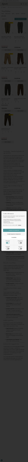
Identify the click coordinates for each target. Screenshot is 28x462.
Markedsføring (20, 242)
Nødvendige (8, 242)
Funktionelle (8, 248)
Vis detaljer (14, 237)
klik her (19, 225)
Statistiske (20, 248)
